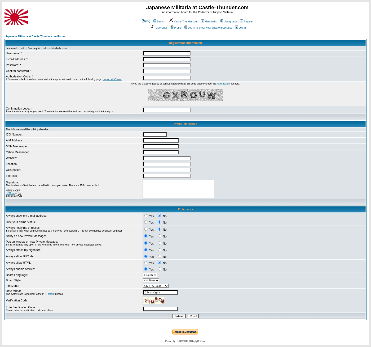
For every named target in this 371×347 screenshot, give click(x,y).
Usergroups (228, 21)
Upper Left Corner (112, 79)
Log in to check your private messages (208, 27)
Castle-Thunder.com (183, 21)
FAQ (146, 21)
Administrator (223, 83)
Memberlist (209, 21)
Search (159, 21)
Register (246, 21)
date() (51, 294)
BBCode (10, 193)
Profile (176, 27)
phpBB (179, 341)
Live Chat (158, 27)
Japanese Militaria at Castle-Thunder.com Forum (35, 36)
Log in (240, 27)
